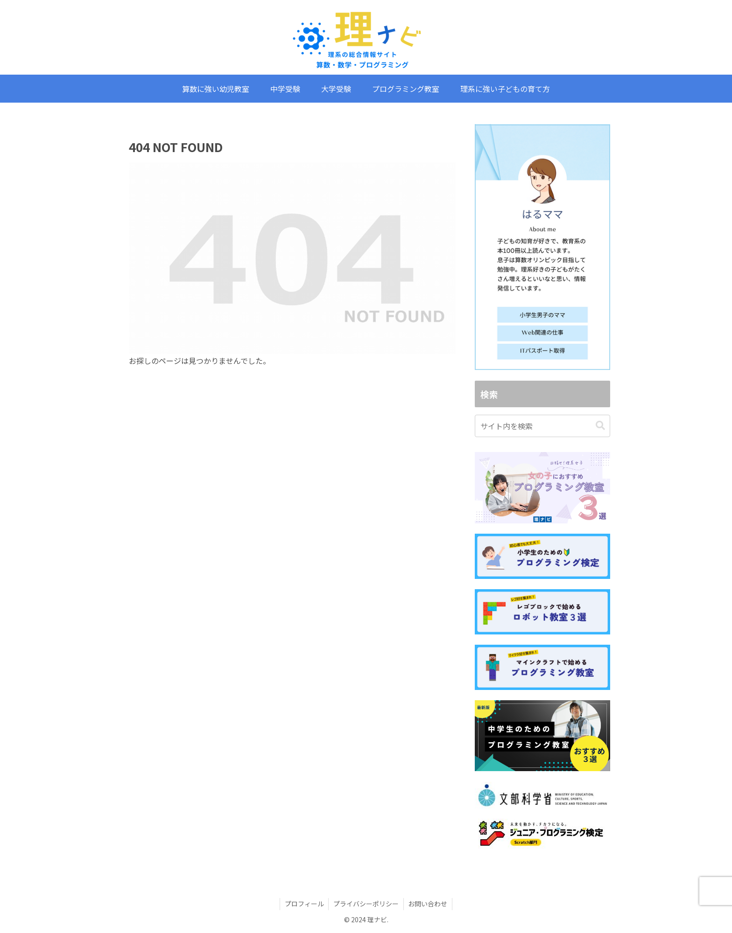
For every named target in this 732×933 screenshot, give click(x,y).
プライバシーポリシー (366, 903)
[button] (600, 425)
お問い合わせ (428, 903)
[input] (542, 426)
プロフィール (304, 903)
